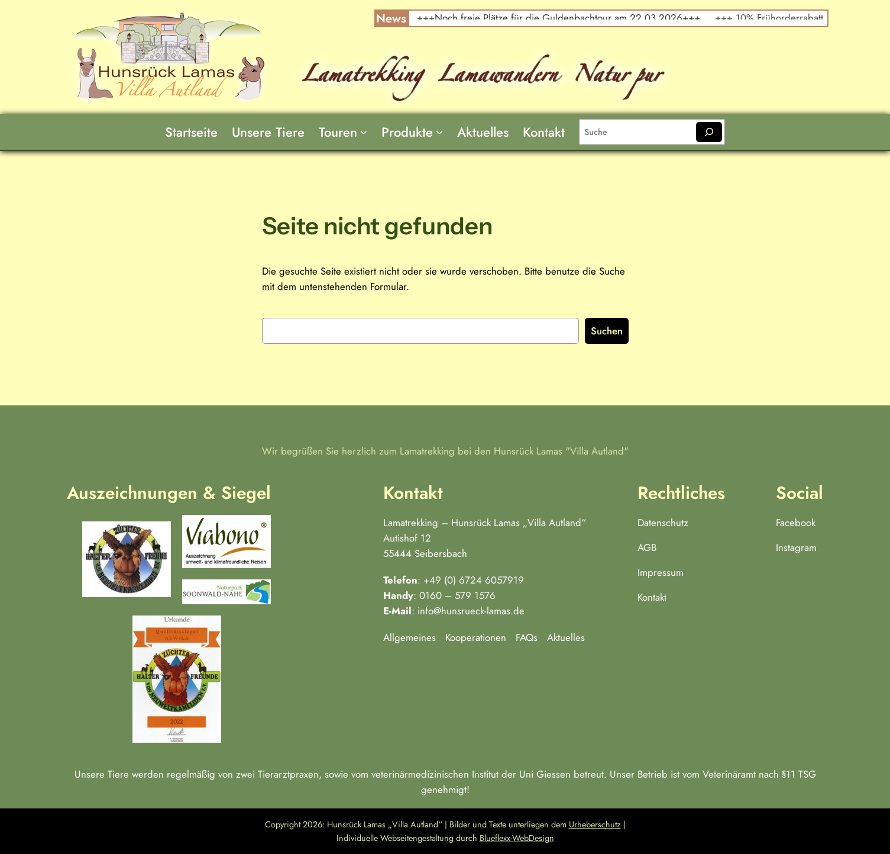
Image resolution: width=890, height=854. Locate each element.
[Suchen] (708, 132)
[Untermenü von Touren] (363, 132)
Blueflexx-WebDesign (517, 838)
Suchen (607, 331)
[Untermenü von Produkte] (439, 132)
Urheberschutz (595, 824)
